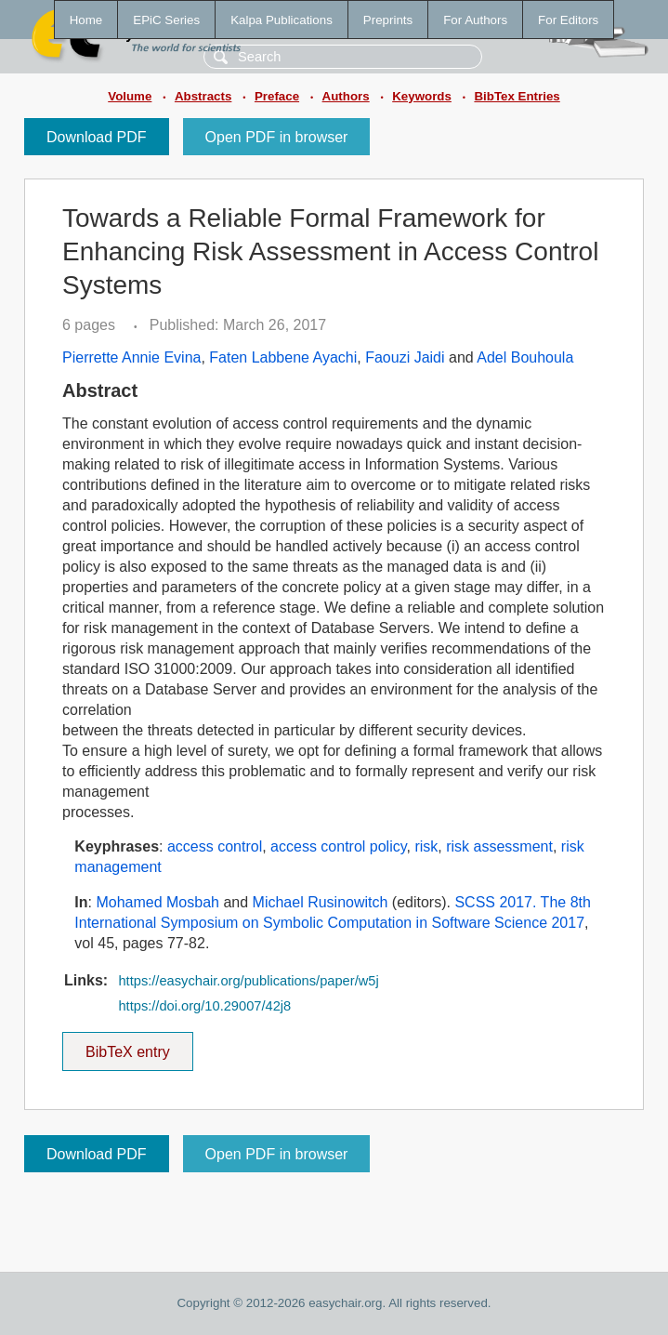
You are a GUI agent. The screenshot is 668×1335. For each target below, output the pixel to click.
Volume (129, 96)
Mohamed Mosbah (157, 902)
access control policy (338, 846)
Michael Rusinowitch (320, 902)
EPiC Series (166, 20)
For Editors (568, 20)
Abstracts (203, 96)
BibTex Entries (516, 96)
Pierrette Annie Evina (131, 357)
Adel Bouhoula (525, 357)
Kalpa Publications (281, 20)
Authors (346, 96)
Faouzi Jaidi (404, 357)
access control (214, 846)
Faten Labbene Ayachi (283, 357)
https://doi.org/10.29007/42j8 (204, 1005)
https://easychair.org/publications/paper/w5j (248, 980)
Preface (277, 96)
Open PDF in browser (276, 137)
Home (86, 20)
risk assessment (499, 846)
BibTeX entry (127, 1046)
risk (426, 846)
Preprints (388, 20)
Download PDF (96, 137)
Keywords (422, 96)
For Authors (475, 20)
